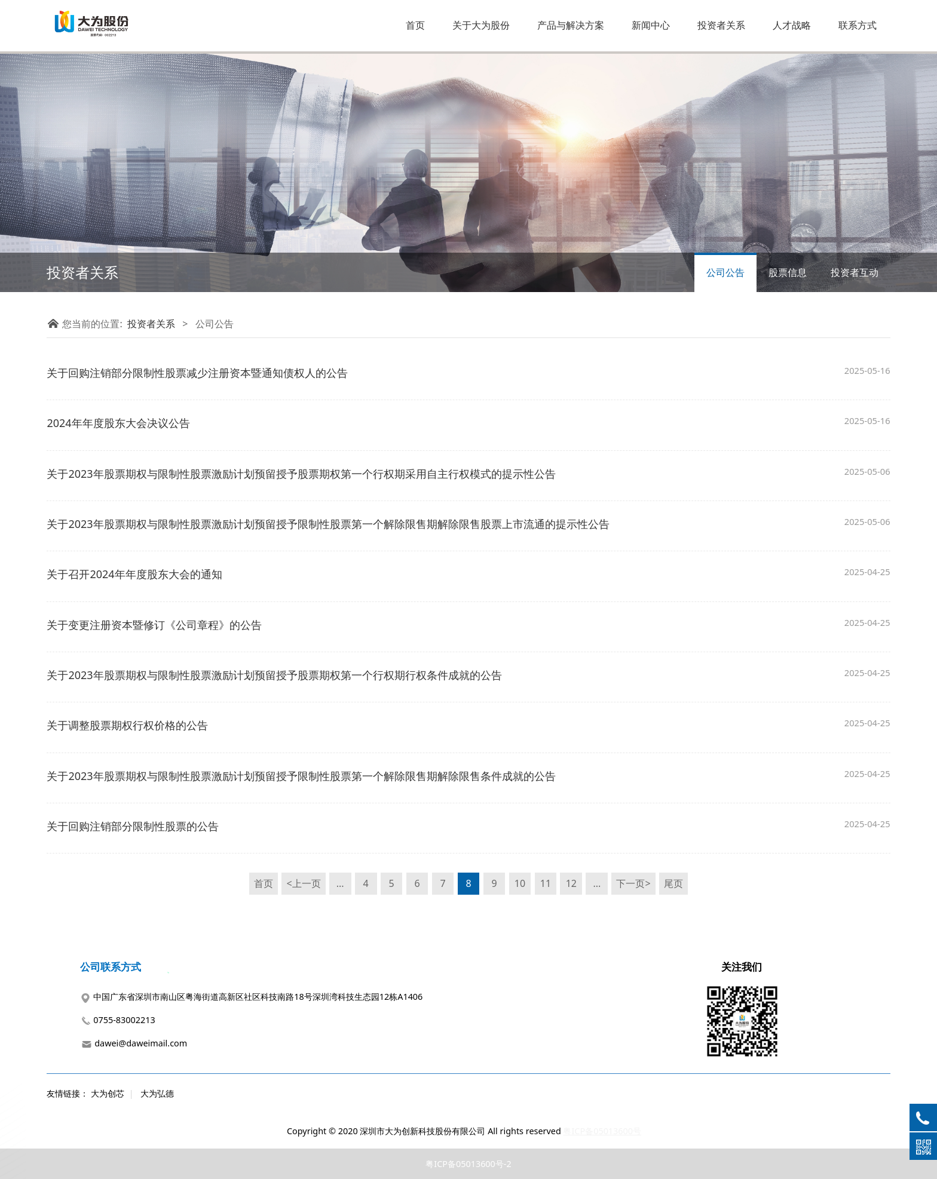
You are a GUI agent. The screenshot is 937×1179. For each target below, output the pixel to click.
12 (571, 883)
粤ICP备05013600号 (602, 1131)
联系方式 (857, 25)
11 (545, 883)
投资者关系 (721, 25)
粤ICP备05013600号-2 (468, 1163)
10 (520, 883)
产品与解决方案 (570, 25)
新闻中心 (651, 25)
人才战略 (792, 25)
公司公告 (725, 272)
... (340, 883)
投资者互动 (854, 272)
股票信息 (787, 272)
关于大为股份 (481, 25)
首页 (415, 25)
